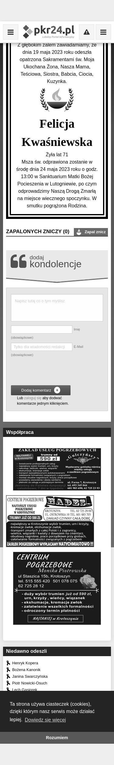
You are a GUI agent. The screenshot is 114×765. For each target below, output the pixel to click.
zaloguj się (32, 398)
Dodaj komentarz (40, 390)
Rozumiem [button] (57, 737)
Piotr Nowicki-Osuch (29, 683)
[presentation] (57, 372)
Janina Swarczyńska (30, 676)
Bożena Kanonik (26, 669)
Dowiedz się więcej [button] (45, 719)
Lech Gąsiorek (24, 689)
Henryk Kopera (25, 663)
